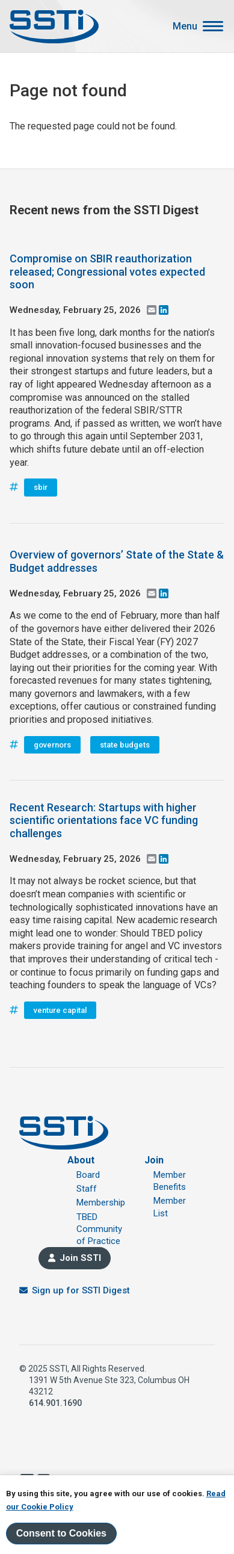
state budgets (125, 744)
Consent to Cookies (61, 1533)
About (80, 1160)
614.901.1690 (55, 1403)
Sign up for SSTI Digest (81, 1290)
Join (154, 1160)
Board (88, 1174)
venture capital (60, 1010)
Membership (100, 1202)
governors (52, 744)
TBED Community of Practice (99, 1229)
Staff (86, 1188)
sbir (41, 487)
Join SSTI (80, 1257)
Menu (185, 26)
